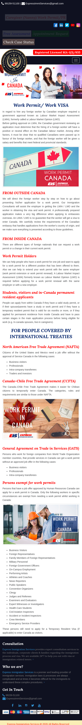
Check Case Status (18, 42)
